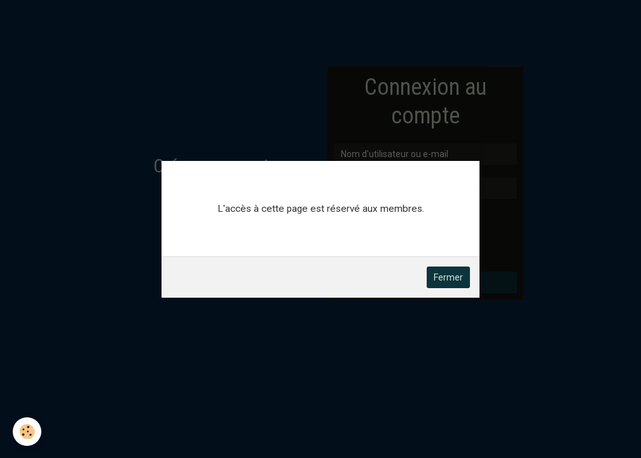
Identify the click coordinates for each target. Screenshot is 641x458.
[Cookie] (27, 431)
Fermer (448, 277)
